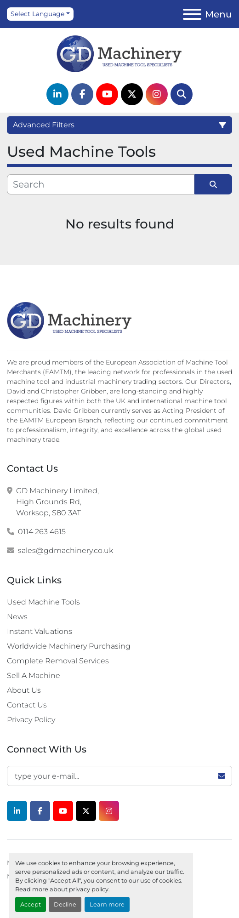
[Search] (182, 94)
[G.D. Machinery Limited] (69, 319)
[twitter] (132, 94)
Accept (30, 904)
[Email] (119, 776)
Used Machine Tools (43, 602)
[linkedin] (57, 94)
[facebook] (82, 94)
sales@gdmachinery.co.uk (65, 550)
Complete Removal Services (58, 660)
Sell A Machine (33, 675)
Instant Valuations (39, 631)
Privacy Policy (31, 719)
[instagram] (157, 94)
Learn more (107, 904)
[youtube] (107, 94)
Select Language (37, 14)
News (17, 616)
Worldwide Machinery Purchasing (69, 646)
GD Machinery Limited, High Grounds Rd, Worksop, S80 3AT (57, 501)
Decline (65, 904)
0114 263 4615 (42, 531)
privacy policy (88, 889)
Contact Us (27, 705)
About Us (24, 690)
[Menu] (192, 14)
